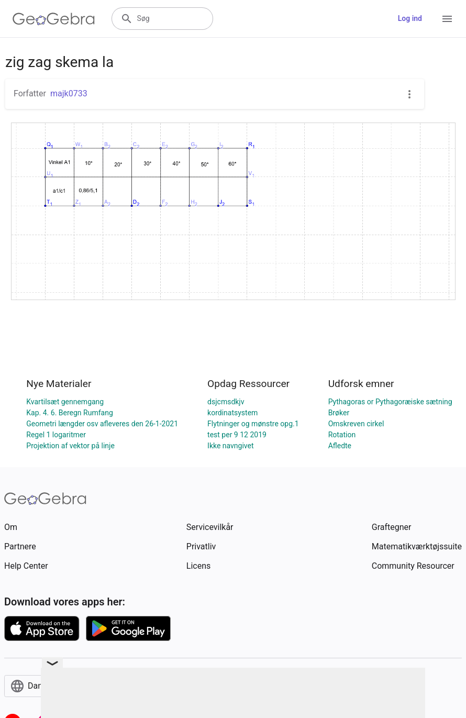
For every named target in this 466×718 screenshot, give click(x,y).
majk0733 (68, 93)
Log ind (410, 18)
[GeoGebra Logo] (54, 19)
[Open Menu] (447, 19)
